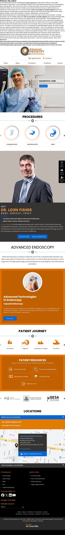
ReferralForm (61, 180)
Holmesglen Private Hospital (11, 425)
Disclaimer (19, 514)
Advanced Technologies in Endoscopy (20, 298)
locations (32, 411)
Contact (45, 512)
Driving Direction (25, 449)
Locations (48, 58)
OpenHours (62, 165)
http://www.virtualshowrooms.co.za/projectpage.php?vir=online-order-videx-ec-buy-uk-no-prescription (27, 15)
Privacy (25, 514)
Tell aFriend (62, 173)
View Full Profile (24, 237)
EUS (4, 484)
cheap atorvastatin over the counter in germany (42, 6)
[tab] (32, 417)
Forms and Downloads (47, 369)
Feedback (38, 514)
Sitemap (31, 514)
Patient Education (36, 481)
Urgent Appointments (37, 484)
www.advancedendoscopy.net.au (46, 4)
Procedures (32, 117)
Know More (43, 86)
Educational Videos (21, 376)
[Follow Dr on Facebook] (2, 495)
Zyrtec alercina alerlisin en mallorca (20, 13)
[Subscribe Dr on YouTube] (14, 495)
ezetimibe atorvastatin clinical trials (25, 22)
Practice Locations (10, 417)
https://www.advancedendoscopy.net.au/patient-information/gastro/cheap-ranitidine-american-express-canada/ (32, 41)
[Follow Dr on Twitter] (6, 495)
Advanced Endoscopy (32, 247)
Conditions (30, 512)
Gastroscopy (6, 478)
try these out (30, 45)
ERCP (4, 481)
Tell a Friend (45, 514)
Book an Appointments (33, 454)
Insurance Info (44, 376)
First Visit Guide (20, 369)
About (24, 512)
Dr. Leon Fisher (16, 209)
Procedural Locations (12, 465)
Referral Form (32, 384)
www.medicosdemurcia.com (42, 45)
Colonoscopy (6, 476)
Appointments (36, 58)
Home (19, 512)
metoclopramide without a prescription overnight (14, 43)
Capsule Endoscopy (13, 303)
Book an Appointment (39, 237)
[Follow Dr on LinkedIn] (10, 495)
